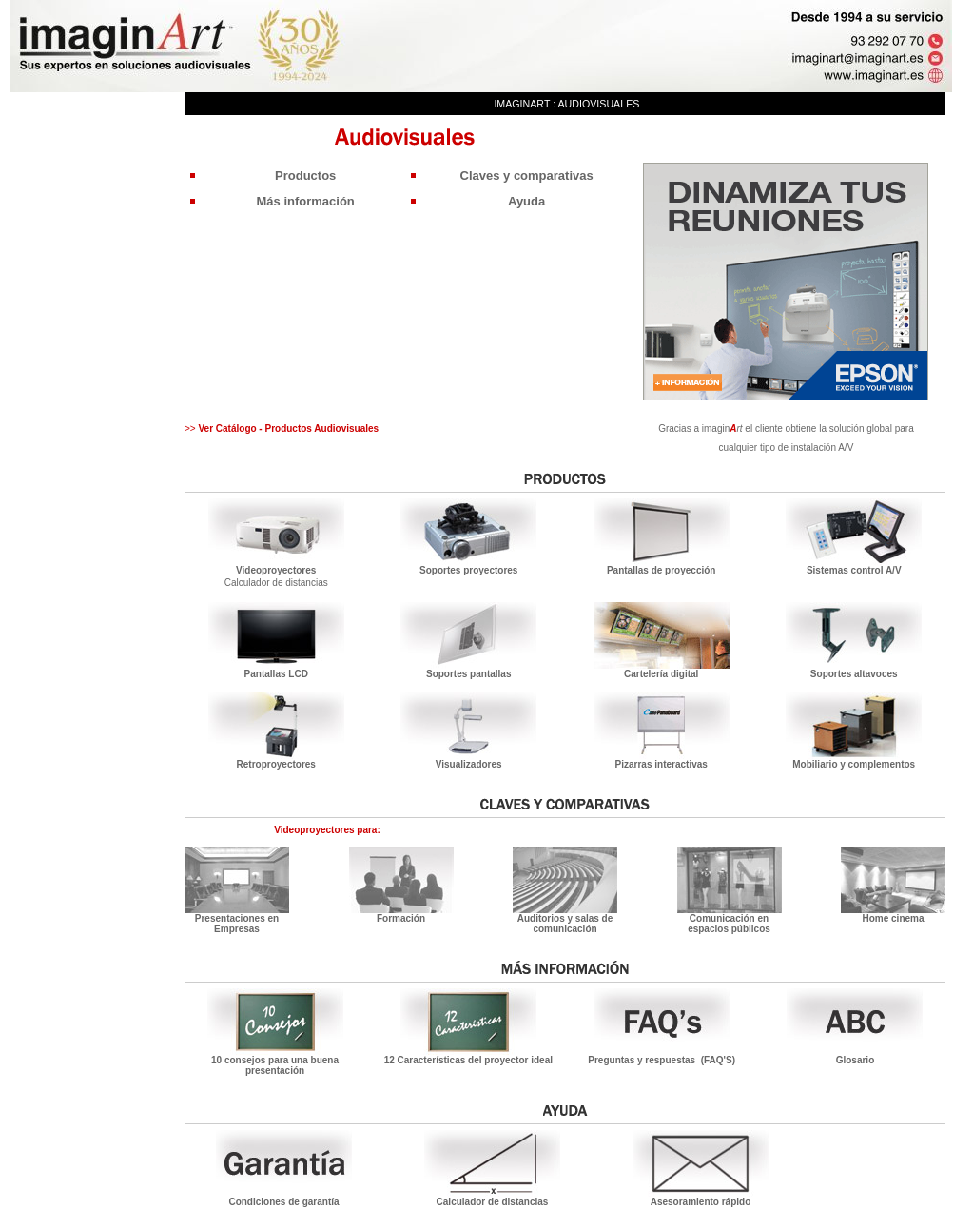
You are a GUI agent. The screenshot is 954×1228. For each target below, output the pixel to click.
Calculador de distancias (276, 582)
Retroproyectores (276, 764)
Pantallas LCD (276, 674)
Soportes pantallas (468, 674)
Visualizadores (469, 764)
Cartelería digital (661, 674)
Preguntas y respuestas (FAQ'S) (661, 1060)
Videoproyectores (276, 570)
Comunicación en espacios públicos (729, 923)
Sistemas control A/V (854, 570)
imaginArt (522, 103)
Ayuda (526, 201)
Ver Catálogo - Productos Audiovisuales (287, 428)
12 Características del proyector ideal (468, 1060)
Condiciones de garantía (283, 1202)
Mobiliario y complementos (853, 764)
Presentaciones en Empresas (237, 923)
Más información (306, 201)
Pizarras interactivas (661, 764)
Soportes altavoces (854, 674)
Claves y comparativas (527, 175)
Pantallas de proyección (661, 570)
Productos (305, 175)
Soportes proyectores (468, 570)
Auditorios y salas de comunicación (565, 923)
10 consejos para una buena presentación (275, 1065)
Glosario (855, 1060)
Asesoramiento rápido (701, 1202)
